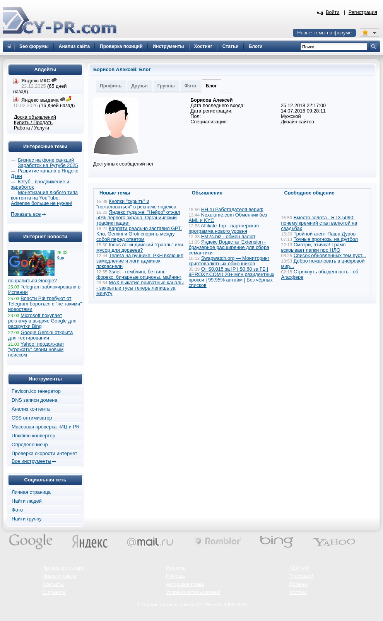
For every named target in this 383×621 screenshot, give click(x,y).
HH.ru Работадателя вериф (232, 209)
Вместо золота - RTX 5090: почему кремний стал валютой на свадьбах (319, 223)
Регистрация (363, 12)
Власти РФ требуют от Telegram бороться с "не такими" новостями (45, 304)
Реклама (176, 568)
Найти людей (27, 501)
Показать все (26, 214)
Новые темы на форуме (324, 33)
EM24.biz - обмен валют (228, 236)
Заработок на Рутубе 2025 (48, 165)
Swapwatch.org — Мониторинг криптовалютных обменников (229, 261)
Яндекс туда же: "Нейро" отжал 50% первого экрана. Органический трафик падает (138, 218)
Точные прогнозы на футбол (326, 239)
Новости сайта (59, 576)
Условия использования (193, 592)
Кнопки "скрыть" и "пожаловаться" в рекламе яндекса (136, 204)
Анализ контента (31, 409)
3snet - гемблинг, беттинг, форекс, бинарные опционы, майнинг (138, 274)
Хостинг (298, 592)
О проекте (54, 592)
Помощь (175, 576)
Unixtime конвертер (33, 435)
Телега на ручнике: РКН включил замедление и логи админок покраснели (139, 261)
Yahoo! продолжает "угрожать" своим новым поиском (36, 349)
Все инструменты (31, 461)
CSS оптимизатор (32, 418)
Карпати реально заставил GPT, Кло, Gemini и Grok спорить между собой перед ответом (139, 234)
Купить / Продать (33, 122)
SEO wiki (299, 568)
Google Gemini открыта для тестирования (40, 335)
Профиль (110, 86)
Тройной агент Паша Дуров (325, 234)
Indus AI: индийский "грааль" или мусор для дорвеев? (139, 247)
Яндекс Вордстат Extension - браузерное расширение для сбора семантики (229, 247)
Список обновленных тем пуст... (330, 255)
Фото (190, 86)
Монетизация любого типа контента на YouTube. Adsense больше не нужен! (44, 198)
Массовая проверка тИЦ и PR (46, 427)
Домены (298, 584)
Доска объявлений (35, 117)
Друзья (139, 86)
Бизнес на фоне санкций (46, 160)
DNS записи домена (34, 400)
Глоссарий (301, 576)
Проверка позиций (63, 568)
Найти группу (27, 519)
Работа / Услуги (31, 128)
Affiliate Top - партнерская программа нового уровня (224, 228)
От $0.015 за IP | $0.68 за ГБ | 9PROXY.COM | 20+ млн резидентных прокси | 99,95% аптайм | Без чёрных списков (232, 277)
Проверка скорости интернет (44, 453)
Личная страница (31, 492)
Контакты (53, 584)
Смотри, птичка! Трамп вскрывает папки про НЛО (313, 247)
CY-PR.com (209, 604)
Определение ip (30, 444)
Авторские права (185, 584)
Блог (211, 86)
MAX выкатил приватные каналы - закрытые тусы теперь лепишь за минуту (140, 288)
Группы (166, 86)
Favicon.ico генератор (36, 391)
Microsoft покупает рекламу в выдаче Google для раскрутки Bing (42, 321)
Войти (333, 12)
